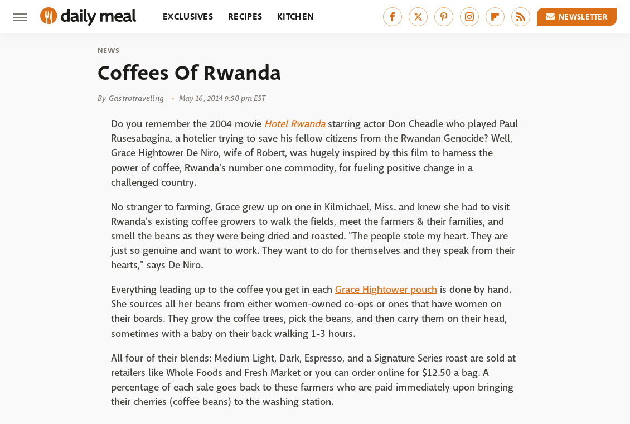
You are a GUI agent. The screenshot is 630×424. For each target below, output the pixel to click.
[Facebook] (392, 16)
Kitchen (295, 16)
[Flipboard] (495, 16)
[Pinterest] (443, 16)
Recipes (245, 16)
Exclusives (188, 16)
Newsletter (577, 16)
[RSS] (520, 16)
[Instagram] (469, 16)
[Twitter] (418, 16)
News (108, 51)
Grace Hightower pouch (386, 289)
